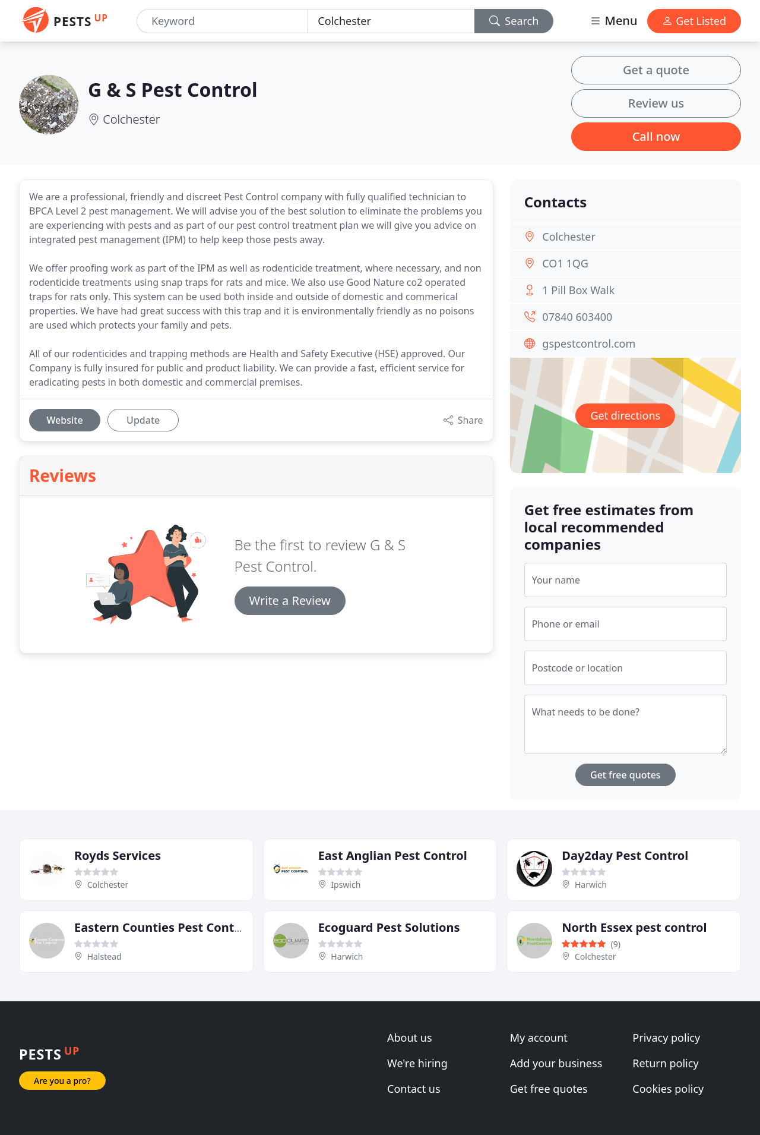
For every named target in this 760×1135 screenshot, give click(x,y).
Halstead (104, 956)
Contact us (414, 1089)
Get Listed (694, 21)
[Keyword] (222, 21)
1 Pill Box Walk (578, 290)
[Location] (391, 21)
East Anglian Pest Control (392, 855)
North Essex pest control (634, 927)
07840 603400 (577, 317)
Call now (656, 136)
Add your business (556, 1063)
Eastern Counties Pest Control (162, 927)
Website (64, 420)
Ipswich (345, 884)
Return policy (665, 1063)
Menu (613, 20)
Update (143, 420)
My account (539, 1037)
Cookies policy (668, 1089)
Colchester (131, 119)
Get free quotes (625, 774)
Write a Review (290, 600)
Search (514, 21)
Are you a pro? (62, 1080)
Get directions (625, 415)
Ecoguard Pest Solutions (389, 927)
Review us (656, 103)
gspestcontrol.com (588, 343)
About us (409, 1037)
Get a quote (656, 70)
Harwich (591, 884)
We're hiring (417, 1063)
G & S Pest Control (172, 89)
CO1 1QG (565, 263)
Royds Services (117, 855)
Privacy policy (666, 1037)
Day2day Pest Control (625, 855)
